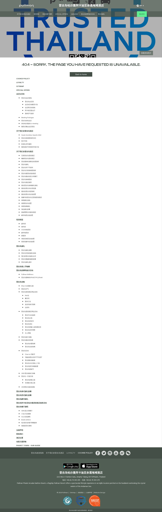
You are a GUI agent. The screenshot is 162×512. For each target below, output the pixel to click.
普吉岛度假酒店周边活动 (29, 311)
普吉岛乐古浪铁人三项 (32, 363)
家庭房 (23, 236)
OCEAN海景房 (25, 230)
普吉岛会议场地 (26, 98)
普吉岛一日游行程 (27, 376)
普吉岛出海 (28, 318)
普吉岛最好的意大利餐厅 (29, 176)
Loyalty (20, 82)
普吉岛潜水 (28, 324)
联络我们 (19, 434)
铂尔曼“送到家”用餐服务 (29, 423)
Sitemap (20, 86)
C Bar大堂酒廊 (26, 414)
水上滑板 (28, 333)
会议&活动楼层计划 (31, 104)
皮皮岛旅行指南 (30, 304)
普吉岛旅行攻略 (26, 337)
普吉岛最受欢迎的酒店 (28, 173)
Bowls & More (26, 420)
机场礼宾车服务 (26, 144)
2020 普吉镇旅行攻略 (28, 373)
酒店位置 (19, 438)
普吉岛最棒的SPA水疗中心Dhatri (32, 277)
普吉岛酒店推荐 (26, 182)
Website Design (99, 493)
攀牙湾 (27, 298)
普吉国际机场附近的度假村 (30, 161)
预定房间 (142, 14)
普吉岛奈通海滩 (30, 344)
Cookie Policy (23, 78)
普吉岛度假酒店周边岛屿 (29, 292)
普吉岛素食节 (29, 369)
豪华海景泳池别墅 (27, 215)
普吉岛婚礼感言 (26, 262)
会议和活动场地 (30, 108)
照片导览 (24, 141)
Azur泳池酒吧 (25, 417)
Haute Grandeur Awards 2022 (31, 135)
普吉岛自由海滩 (30, 347)
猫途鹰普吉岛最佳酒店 (28, 212)
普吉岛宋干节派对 (27, 167)
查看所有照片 (146, 53)
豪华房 (23, 224)
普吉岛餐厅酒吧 (47, 14)
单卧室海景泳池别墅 (28, 239)
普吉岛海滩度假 (26, 179)
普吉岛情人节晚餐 (23, 266)
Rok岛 (27, 295)
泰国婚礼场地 (25, 200)
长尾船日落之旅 (30, 383)
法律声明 (19, 430)
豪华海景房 (25, 233)
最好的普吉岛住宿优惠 (28, 188)
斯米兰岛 (28, 301)
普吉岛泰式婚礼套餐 (24, 391)
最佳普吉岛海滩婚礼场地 (29, 185)
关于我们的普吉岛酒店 (23, 14)
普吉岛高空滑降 (30, 330)
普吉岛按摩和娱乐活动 (88, 14)
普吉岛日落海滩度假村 (28, 170)
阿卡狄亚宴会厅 (30, 110)
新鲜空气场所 (29, 113)
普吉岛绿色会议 (26, 121)
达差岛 (27, 307)
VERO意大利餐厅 (26, 411)
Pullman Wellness (27, 274)
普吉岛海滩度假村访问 (28, 138)
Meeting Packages (27, 118)
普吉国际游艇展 (30, 360)
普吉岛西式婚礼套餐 (24, 395)
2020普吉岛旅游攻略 (28, 387)
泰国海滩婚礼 (25, 206)
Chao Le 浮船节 (30, 354)
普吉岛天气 (25, 289)
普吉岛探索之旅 (30, 380)
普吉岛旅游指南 (37, 453)
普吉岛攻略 (20, 282)
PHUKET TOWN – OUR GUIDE (28, 445)
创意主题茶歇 (21, 441)
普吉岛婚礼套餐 (26, 250)
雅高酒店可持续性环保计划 (30, 147)
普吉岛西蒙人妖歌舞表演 (33, 327)
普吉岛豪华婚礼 (22, 399)
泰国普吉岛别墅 (26, 203)
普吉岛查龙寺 (29, 321)
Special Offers (61, 14)
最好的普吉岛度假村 (28, 191)
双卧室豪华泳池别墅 (28, 242)
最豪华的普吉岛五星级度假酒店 (31, 197)
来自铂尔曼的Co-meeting (29, 124)
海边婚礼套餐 (25, 209)
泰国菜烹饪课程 (26, 426)
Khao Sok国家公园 (27, 286)
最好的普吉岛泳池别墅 (28, 194)
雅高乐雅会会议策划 (28, 127)
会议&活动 (74, 14)
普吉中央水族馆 (30, 315)
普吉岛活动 (25, 351)
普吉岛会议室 (29, 102)
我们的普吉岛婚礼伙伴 (28, 256)
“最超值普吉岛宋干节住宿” (33, 357)
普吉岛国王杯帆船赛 (31, 366)
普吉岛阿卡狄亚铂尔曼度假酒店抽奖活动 (31, 403)
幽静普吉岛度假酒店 (28, 158)
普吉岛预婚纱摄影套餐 (28, 259)
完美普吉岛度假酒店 (28, 156)
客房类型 (36, 14)
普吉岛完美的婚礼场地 (28, 253)
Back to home (81, 74)
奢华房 (23, 227)
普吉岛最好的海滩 (27, 340)
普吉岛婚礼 (101, 14)
